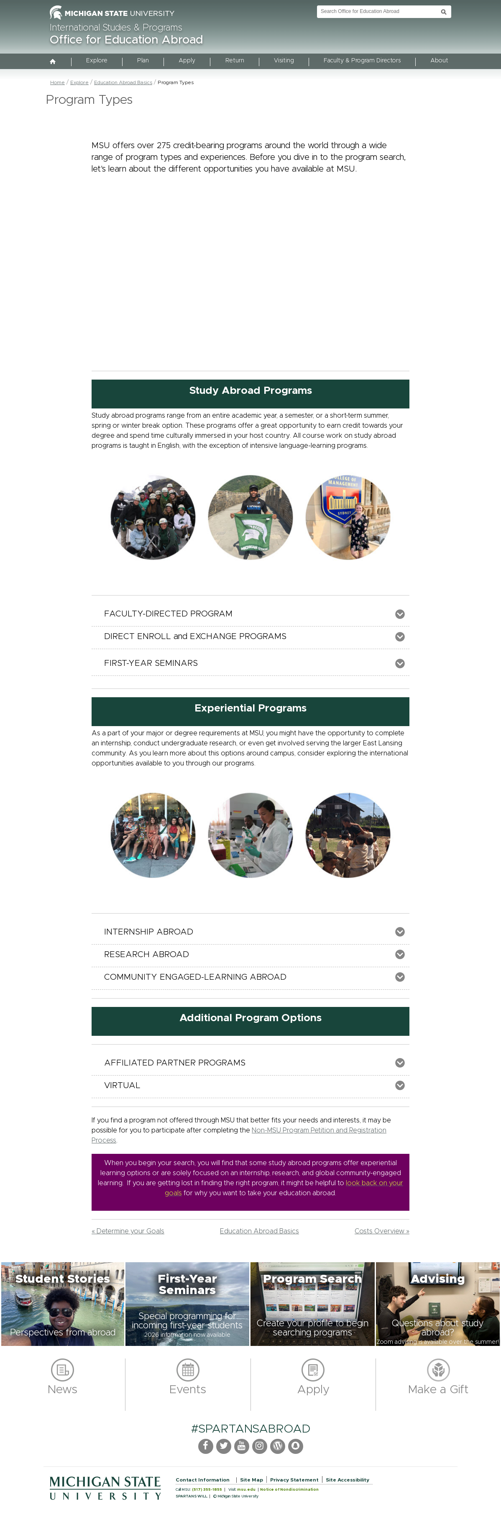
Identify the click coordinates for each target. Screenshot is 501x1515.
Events (187, 1390)
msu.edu (246, 1490)
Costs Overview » (382, 1231)
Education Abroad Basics (123, 82)
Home (57, 82)
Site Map (251, 1479)
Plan (143, 61)
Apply (187, 61)
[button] (62, 1304)
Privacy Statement (294, 1479)
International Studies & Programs (116, 28)
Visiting (284, 61)
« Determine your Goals (128, 1231)
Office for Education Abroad (126, 40)
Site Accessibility (347, 1479)
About (439, 61)
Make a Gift (438, 1390)
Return (234, 61)
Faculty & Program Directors (362, 61)
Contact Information (203, 1479)
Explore (96, 61)
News (62, 1390)
